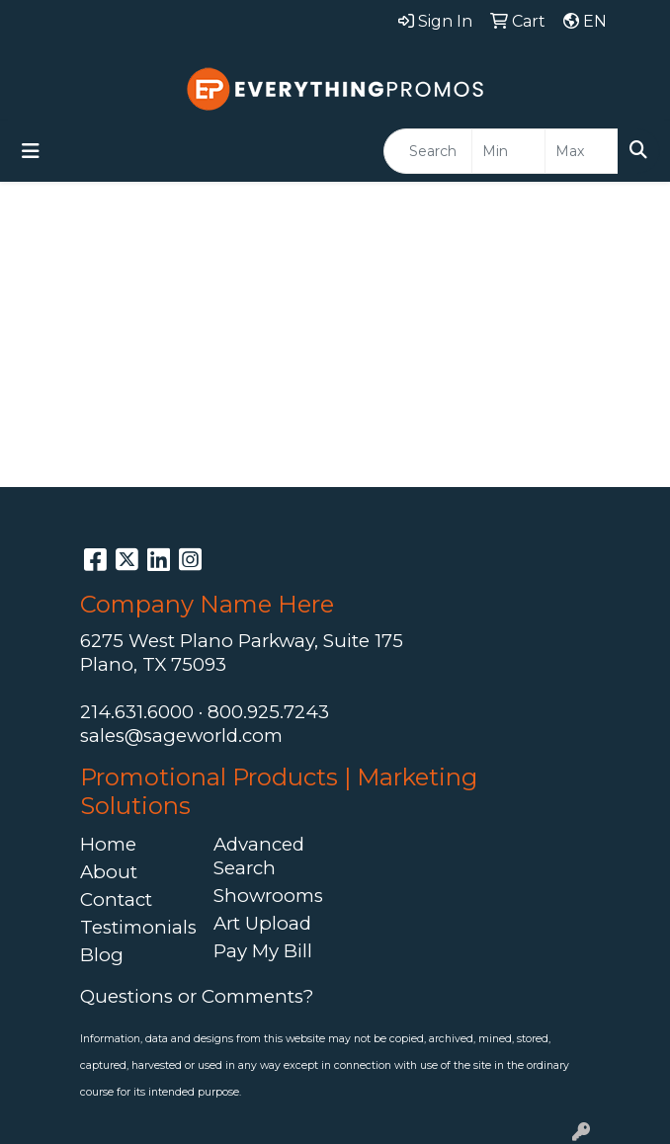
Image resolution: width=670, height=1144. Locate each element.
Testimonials (135, 927)
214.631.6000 (137, 711)
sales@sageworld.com (181, 735)
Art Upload (262, 923)
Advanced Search (258, 856)
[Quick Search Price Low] (508, 151)
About (108, 871)
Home (108, 844)
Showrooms (268, 895)
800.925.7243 (268, 711)
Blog (102, 954)
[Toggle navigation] (30, 151)
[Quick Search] (427, 151)
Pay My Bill (262, 951)
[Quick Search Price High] (581, 151)
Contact (116, 899)
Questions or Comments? (196, 996)
